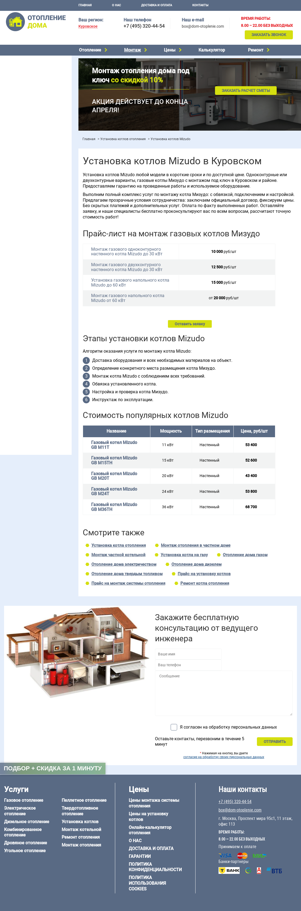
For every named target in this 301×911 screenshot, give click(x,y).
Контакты (200, 5)
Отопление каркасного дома (29, 384)
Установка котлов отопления (123, 139)
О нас (116, 5)
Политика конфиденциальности (155, 867)
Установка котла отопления (118, 545)
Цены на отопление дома (26, 150)
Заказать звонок (269, 35)
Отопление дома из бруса (26, 364)
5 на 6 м (10, 334)
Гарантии (140, 856)
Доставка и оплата (156, 5)
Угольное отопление (21, 86)
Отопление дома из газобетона (31, 371)
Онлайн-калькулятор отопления (150, 830)
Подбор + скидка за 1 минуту (53, 768)
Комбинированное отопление (29, 72)
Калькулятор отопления (25, 172)
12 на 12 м (12, 347)
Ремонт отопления (81, 837)
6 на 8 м (10, 341)
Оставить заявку (190, 324)
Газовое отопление (23, 800)
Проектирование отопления (28, 185)
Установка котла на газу (184, 554)
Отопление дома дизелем (196, 564)
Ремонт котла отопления (204, 583)
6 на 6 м (58, 334)
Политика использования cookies (147, 883)
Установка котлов (19, 129)
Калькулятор (212, 50)
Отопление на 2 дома (22, 205)
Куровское (88, 26)
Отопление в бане (19, 198)
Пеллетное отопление (22, 93)
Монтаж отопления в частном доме (195, 545)
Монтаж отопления (81, 845)
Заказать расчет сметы (246, 90)
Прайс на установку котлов (204, 573)
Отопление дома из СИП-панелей (33, 391)
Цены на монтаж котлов (25, 158)
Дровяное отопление (22, 79)
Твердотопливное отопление (29, 100)
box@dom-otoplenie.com (203, 26)
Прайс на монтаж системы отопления (128, 583)
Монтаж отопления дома (25, 137)
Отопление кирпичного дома (29, 398)
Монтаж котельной (20, 121)
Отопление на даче (20, 191)
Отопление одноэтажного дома (31, 212)
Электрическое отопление (27, 58)
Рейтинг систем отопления (36, 165)
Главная (85, 5)
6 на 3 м (34, 334)
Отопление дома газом (245, 554)
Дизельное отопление (23, 65)
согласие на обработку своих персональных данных (223, 757)
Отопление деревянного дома (30, 377)
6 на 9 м (34, 341)
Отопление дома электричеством (123, 564)
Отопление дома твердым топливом (127, 573)
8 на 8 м (58, 341)
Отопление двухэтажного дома (31, 219)
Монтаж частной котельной (118, 554)
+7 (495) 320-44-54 (144, 26)
